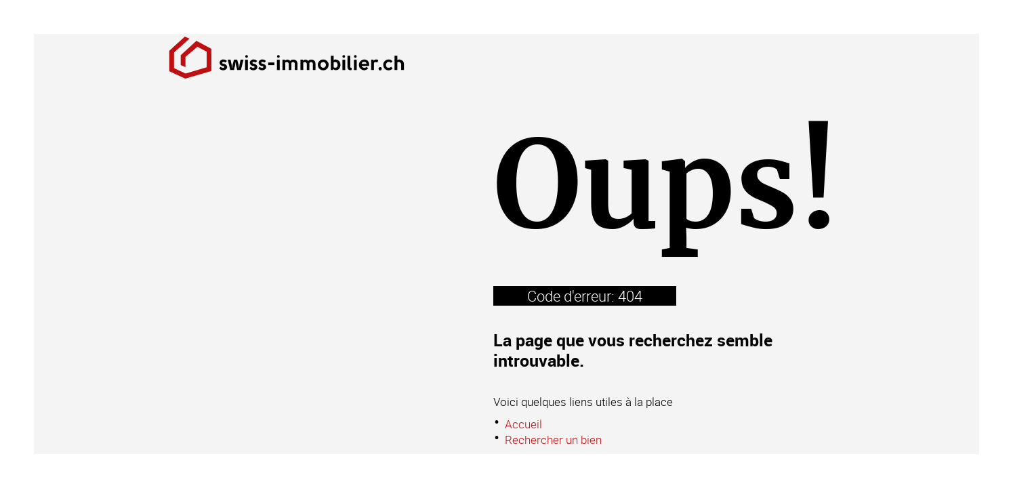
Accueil (523, 424)
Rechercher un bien (553, 439)
